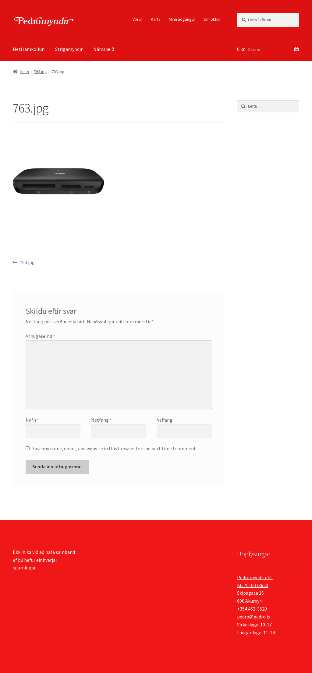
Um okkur (212, 19)
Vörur (137, 19)
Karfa (156, 19)
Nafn (32, 420)
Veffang (164, 420)
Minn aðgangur (182, 19)
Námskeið (103, 49)
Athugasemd (40, 336)
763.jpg (40, 71)
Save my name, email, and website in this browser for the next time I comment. (114, 448)
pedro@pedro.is (253, 617)
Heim (24, 71)
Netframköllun (28, 49)
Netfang (101, 420)
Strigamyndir (69, 49)
